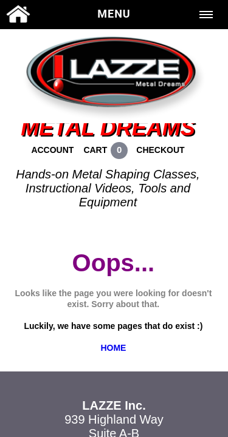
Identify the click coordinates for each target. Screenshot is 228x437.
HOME (113, 348)
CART (95, 150)
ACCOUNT (52, 150)
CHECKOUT (160, 150)
